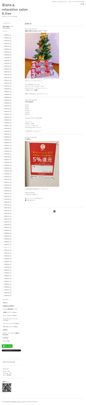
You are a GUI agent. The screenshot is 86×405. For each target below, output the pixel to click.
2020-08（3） (8, 224)
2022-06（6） (8, 162)
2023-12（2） (8, 111)
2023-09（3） (8, 119)
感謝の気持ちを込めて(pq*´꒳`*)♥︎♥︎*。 (36, 31)
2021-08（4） (8, 190)
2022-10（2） (8, 151)
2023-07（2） (8, 125)
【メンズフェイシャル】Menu (11, 323)
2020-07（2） (8, 227)
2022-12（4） (8, 145)
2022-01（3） (8, 176)
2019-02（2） (8, 272)
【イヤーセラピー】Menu (10, 315)
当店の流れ (6, 338)
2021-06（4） (8, 196)
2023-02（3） (8, 139)
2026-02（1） (8, 40)
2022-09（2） (8, 153)
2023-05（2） (8, 131)
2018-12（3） (8, 278)
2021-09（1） (8, 187)
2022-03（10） (8, 170)
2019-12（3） (8, 247)
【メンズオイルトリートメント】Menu (10, 319)
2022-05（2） (8, 165)
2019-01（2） (8, 275)
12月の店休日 (29, 102)
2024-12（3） (8, 77)
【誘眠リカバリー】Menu (10, 312)
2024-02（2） (8, 105)
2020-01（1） (8, 244)
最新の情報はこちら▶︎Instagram (8, 27)
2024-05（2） (8, 97)
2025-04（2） (8, 66)
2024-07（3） (8, 91)
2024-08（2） (8, 88)
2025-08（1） (8, 57)
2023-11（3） (8, 114)
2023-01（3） (8, 142)
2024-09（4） (8, 85)
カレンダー (6, 299)
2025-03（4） (8, 68)
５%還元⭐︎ (28, 139)
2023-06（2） (8, 128)
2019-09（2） (8, 255)
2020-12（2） (8, 213)
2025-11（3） (8, 49)
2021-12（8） (8, 179)
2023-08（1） (8, 122)
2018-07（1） (8, 289)
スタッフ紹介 (6, 341)
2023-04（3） (8, 134)
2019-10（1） (8, 252)
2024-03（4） (8, 102)
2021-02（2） (8, 207)
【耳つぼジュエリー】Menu (10, 326)
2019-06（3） (8, 264)
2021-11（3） (8, 182)
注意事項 (5, 330)
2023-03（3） (8, 136)
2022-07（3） (8, 159)
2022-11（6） (8, 148)
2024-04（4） (8, 100)
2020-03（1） (8, 238)
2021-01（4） (8, 210)
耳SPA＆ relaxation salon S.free (16, 9)
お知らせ (5, 31)
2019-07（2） (8, 261)
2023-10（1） (8, 117)
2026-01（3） (8, 43)
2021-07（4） (8, 193)
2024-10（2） (8, 83)
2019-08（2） (8, 258)
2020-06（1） (8, 230)
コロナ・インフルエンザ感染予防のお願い (11, 333)
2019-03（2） (8, 269)
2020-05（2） (8, 233)
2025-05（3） (8, 63)
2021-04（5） (8, 201)
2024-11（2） (8, 80)
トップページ (6, 23)
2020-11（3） (8, 216)
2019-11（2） (8, 250)
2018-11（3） (8, 281)
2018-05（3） (8, 292)
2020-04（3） (8, 235)
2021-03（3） (8, 204)
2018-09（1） (8, 286)
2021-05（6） (8, 199)
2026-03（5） (8, 37)
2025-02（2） (8, 71)
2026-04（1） (8, 34)
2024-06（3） (8, 94)
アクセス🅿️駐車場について (10, 309)
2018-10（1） (8, 284)
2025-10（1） (8, 51)
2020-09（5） (8, 221)
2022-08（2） (8, 156)
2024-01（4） (8, 108)
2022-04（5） (8, 168)
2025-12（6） (8, 46)
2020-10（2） (8, 218)
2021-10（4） (8, 185)
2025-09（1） (8, 54)
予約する (5, 302)
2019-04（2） (8, 267)
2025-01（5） (8, 74)
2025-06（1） (8, 60)
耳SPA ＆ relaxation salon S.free (15, 401)
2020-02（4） (8, 241)
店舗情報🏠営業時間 (8, 306)
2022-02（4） (8, 173)
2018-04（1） (8, 295)
